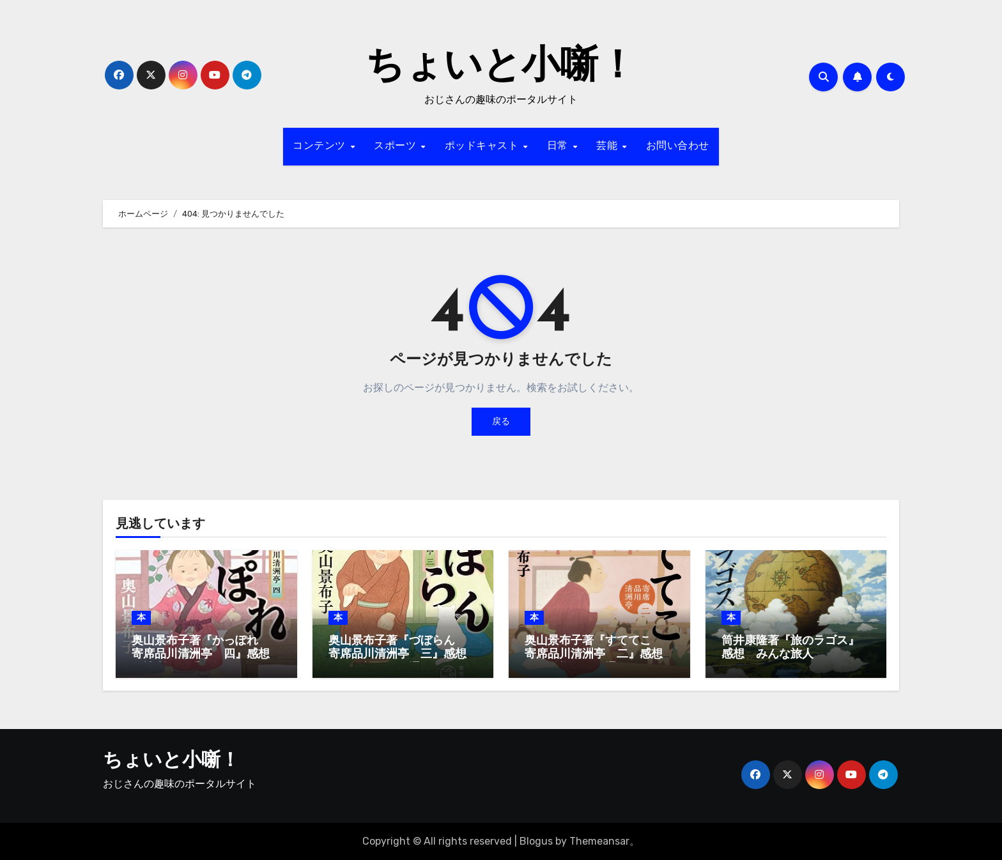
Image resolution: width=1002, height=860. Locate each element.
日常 (559, 146)
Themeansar (599, 841)
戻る (501, 421)
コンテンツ (321, 146)
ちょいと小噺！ (501, 68)
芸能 (608, 146)
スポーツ (397, 146)
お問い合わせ (677, 146)
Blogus (536, 841)
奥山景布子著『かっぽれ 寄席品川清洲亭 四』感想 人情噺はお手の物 (206, 655)
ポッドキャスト (483, 146)
